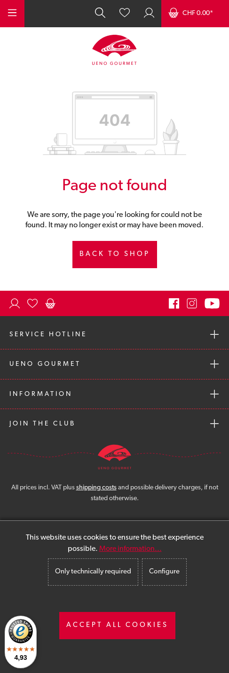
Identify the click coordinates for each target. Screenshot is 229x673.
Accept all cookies (117, 625)
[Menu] (12, 13)
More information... (130, 549)
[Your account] (149, 13)
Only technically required (93, 571)
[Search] (100, 13)
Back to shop (114, 254)
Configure (164, 571)
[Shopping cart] (195, 13)
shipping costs (96, 487)
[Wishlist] (124, 13)
